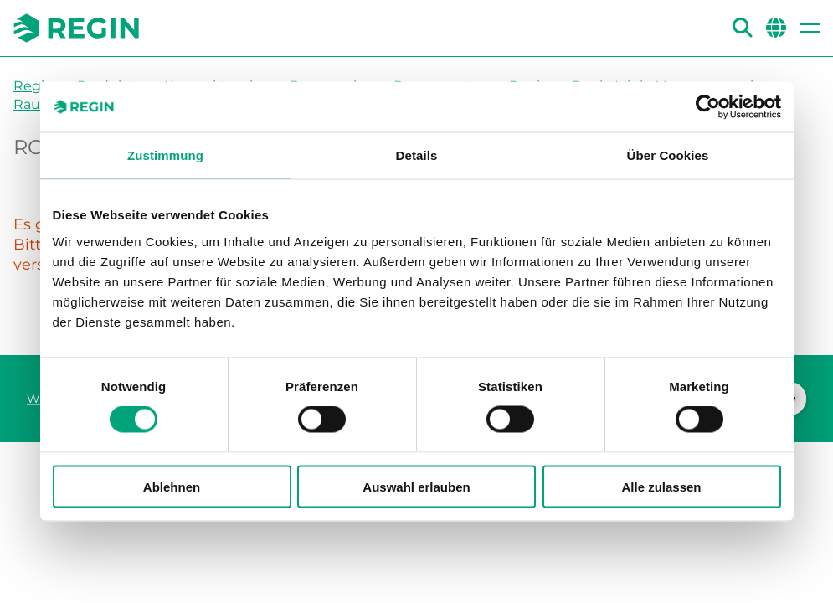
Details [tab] (417, 155)
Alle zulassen (661, 486)
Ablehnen (171, 486)
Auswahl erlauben (416, 486)
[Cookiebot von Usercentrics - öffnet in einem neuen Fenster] (708, 107)
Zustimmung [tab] (165, 155)
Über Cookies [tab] (668, 155)
